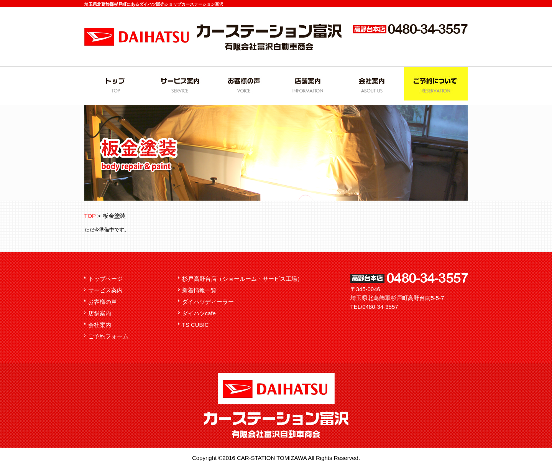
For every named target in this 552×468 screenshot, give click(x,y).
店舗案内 (99, 313)
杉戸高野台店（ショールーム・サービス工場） (242, 278)
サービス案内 (105, 290)
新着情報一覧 (199, 290)
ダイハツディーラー (208, 301)
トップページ (105, 278)
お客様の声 (102, 301)
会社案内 (99, 324)
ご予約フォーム (108, 336)
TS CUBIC (195, 324)
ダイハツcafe (199, 313)
